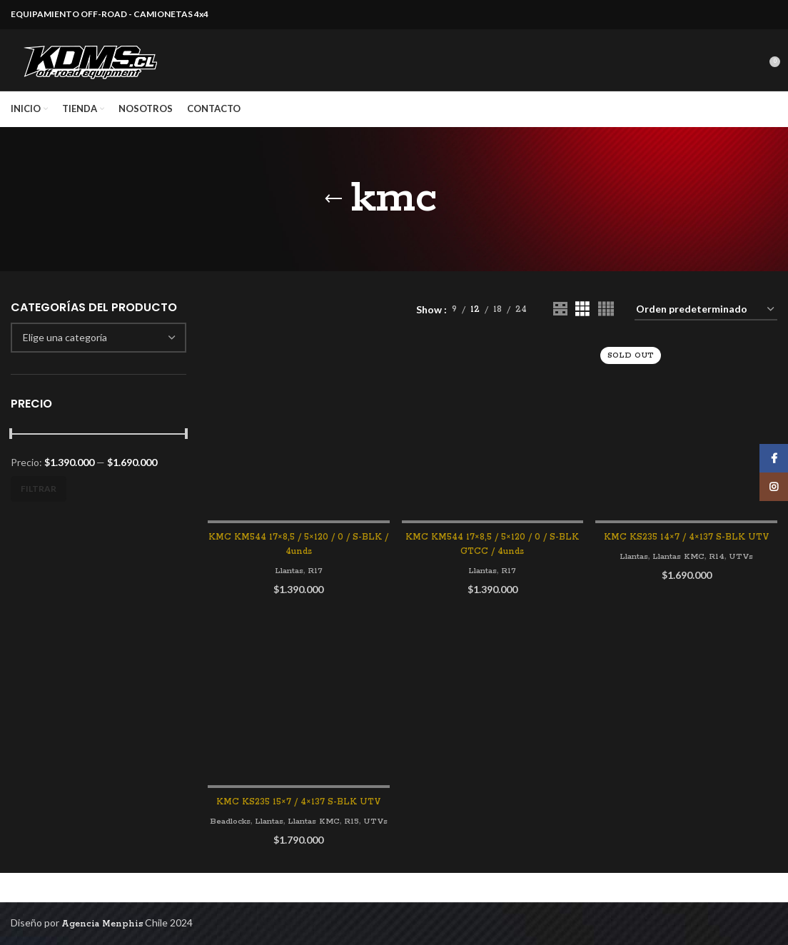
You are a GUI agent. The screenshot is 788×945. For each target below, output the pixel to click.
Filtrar (38, 502)
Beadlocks (239, 835)
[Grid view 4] (605, 323)
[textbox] (65, 351)
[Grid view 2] (560, 323)
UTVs (745, 550)
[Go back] (333, 212)
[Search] (759, 67)
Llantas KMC (680, 550)
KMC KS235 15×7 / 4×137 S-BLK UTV (298, 816)
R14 (721, 550)
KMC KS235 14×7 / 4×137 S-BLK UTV (687, 530)
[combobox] (98, 351)
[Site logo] (93, 66)
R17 (315, 583)
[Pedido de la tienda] (706, 323)
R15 (369, 835)
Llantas (288, 583)
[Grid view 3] (582, 323)
